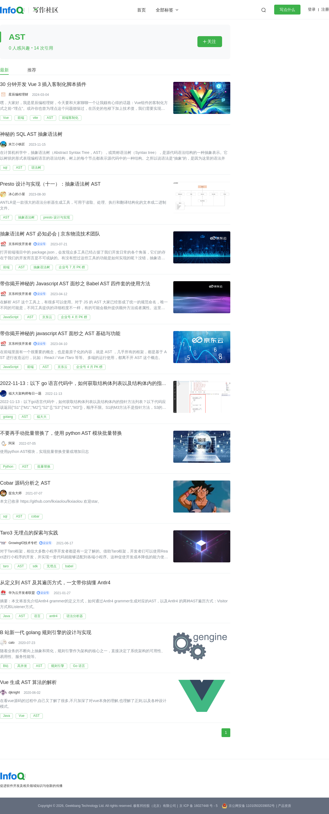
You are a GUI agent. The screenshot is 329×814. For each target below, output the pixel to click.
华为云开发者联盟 (21, 593)
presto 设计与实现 (56, 217)
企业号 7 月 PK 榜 (72, 267)
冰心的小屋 (16, 194)
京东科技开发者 (20, 244)
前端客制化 (70, 118)
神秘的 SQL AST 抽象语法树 (31, 134)
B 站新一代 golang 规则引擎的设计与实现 (45, 632)
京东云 (47, 317)
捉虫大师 (15, 493)
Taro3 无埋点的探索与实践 (29, 533)
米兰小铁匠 (16, 144)
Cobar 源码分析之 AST (25, 483)
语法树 (36, 167)
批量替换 (43, 466)
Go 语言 (79, 666)
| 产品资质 (283, 806)
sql (5, 167)
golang (8, 417)
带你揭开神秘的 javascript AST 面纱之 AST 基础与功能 (60, 333)
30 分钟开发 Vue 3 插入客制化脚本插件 (43, 84)
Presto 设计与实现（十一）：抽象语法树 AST (50, 184)
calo (11, 643)
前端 (21, 118)
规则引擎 (57, 666)
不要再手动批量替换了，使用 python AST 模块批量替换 (61, 433)
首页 (141, 10)
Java (6, 616)
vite (35, 118)
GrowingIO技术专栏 (22, 543)
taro (6, 566)
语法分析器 (74, 616)
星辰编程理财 (18, 94)
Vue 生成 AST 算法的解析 (28, 682)
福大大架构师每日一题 (24, 393)
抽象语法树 (26, 217)
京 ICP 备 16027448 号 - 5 (198, 806)
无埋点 (51, 566)
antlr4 (53, 616)
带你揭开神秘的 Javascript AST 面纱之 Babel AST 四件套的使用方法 (75, 284)
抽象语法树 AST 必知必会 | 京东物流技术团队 (50, 234)
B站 (5, 666)
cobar (35, 516)
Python (8, 466)
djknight (14, 692)
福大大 (42, 417)
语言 (37, 616)
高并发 (22, 666)
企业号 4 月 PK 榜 (74, 317)
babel (69, 566)
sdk (35, 566)
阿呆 (11, 443)
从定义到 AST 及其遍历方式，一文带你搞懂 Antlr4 (55, 583)
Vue (6, 118)
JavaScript (10, 317)
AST (50, 118)
